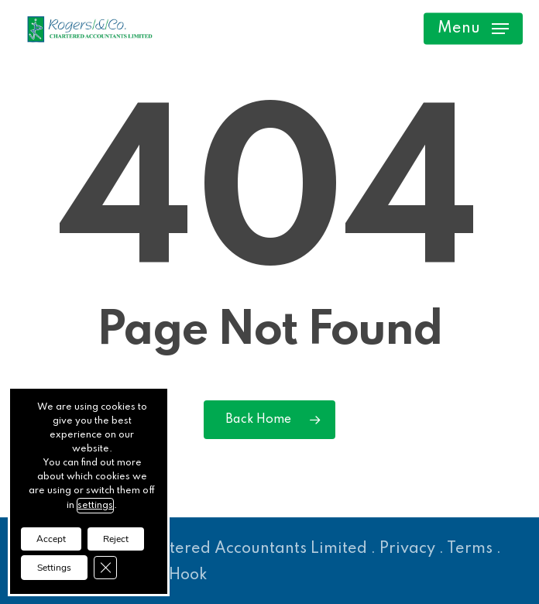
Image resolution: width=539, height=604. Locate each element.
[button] (473, 28)
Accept (51, 539)
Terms (470, 549)
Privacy (407, 549)
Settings (54, 567)
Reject (116, 539)
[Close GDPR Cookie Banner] (105, 567)
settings (95, 505)
